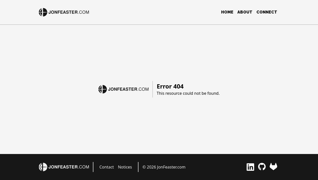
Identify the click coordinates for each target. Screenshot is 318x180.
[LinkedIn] (250, 167)
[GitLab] (273, 167)
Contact (106, 167)
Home (227, 12)
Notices (125, 167)
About (244, 12)
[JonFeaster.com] (64, 12)
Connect (266, 12)
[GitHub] (262, 167)
